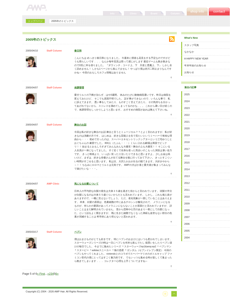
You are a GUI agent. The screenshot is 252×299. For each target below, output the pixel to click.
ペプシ (78, 231)
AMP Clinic (53, 183)
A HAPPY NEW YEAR (196, 58)
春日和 (78, 50)
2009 (187, 203)
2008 (187, 210)
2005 (187, 230)
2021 (187, 121)
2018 (187, 142)
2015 (187, 162)
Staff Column (54, 50)
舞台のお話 (80, 124)
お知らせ (189, 72)
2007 (187, 217)
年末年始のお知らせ (195, 65)
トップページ (35, 21)
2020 (187, 128)
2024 (187, 101)
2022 (187, 115)
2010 (187, 196)
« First (41, 273)
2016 (187, 155)
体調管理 (79, 87)
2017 (187, 149)
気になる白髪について (86, 183)
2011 (187, 190)
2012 (187, 183)
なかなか (189, 51)
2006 (187, 224)
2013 (187, 176)
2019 (187, 135)
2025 (187, 94)
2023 (187, 108)
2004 (187, 237)
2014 (187, 169)
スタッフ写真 (191, 45)
